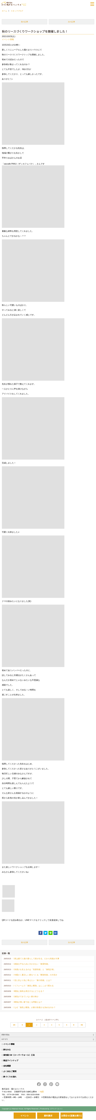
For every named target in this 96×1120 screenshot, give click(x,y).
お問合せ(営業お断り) (71, 1115)
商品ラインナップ (10, 1060)
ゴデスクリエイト (56, 1109)
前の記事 (24, 22)
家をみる (7, 1049)
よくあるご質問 (9, 1071)
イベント (24, 1115)
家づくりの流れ (9, 1076)
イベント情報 (8, 39)
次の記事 (71, 22)
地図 (42, 1092)
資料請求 (48, 1115)
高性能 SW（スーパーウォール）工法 (19, 1055)
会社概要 (7, 1065)
